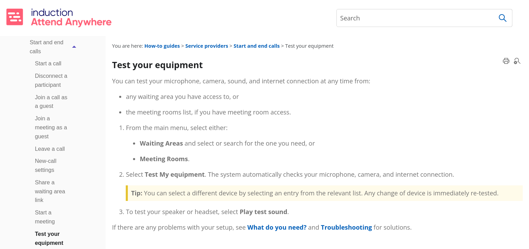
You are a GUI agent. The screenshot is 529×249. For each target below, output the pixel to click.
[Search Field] (424, 18)
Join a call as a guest (51, 101)
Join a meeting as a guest (51, 127)
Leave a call (50, 149)
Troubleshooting (346, 227)
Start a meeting (45, 216)
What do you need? (277, 227)
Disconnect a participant (51, 80)
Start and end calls (55, 47)
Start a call (48, 63)
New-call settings (45, 165)
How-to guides (162, 46)
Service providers (206, 46)
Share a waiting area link (50, 191)
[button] (502, 18)
